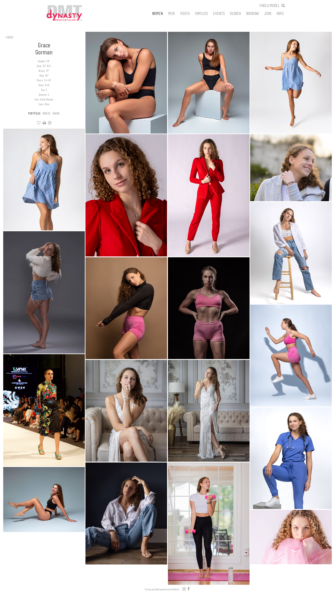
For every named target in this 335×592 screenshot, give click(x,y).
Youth (185, 13)
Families (201, 13)
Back (9, 37)
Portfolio (34, 113)
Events (219, 13)
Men (171, 13)
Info (280, 13)
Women (157, 13)
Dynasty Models (72, 13)
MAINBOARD (174, 589)
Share (56, 113)
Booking (252, 13)
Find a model (269, 5)
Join (267, 13)
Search (235, 13)
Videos (46, 113)
